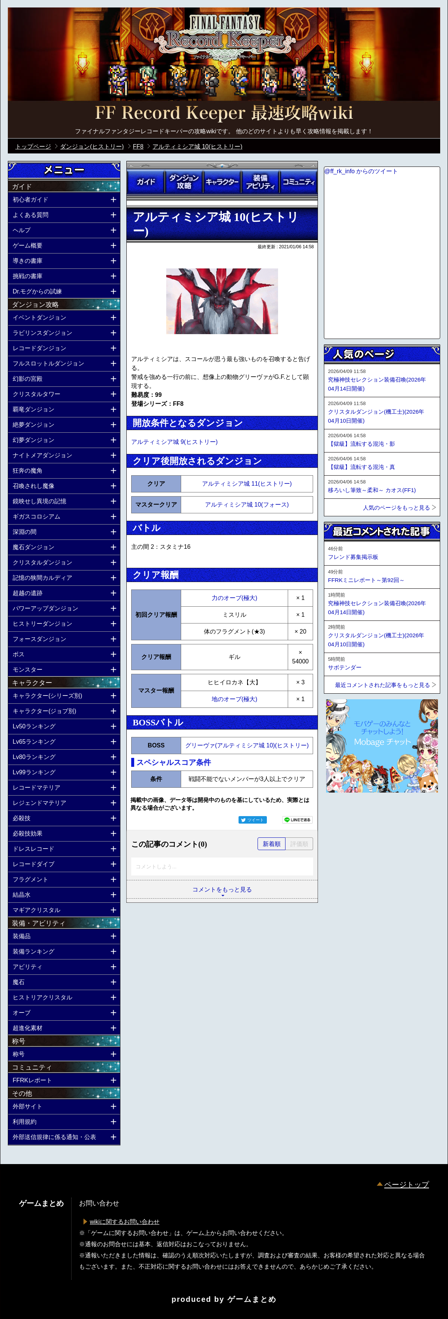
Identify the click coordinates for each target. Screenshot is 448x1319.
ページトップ (406, 1184)
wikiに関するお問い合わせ (125, 1222)
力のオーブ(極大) (235, 598)
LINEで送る (297, 820)
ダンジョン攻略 (184, 182)
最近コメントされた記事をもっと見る (382, 685)
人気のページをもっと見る (396, 507)
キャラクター (222, 182)
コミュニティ (299, 182)
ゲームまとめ (252, 1299)
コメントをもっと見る (222, 889)
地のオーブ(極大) (235, 699)
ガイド (146, 182)
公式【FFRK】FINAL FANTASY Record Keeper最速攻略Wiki (224, 114)
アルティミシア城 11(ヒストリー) (247, 483)
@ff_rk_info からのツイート (361, 171)
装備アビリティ (260, 182)
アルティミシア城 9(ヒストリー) (174, 442)
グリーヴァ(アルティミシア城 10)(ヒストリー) (247, 745)
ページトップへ (342, 813)
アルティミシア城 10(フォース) (247, 504)
